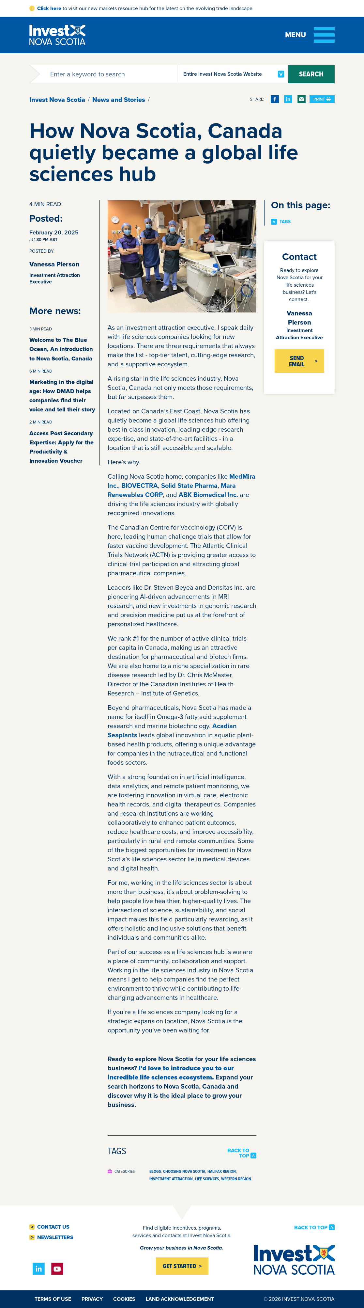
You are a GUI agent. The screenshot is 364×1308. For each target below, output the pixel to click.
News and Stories (118, 99)
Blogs (155, 1171)
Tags (285, 222)
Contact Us (53, 1227)
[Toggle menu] (310, 35)
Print (322, 99)
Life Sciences (207, 1179)
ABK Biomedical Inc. (208, 495)
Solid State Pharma (189, 485)
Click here (49, 8)
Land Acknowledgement (180, 1299)
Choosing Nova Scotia (184, 1171)
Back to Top (238, 1153)
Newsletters (55, 1237)
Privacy (92, 1299)
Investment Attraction (171, 1179)
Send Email (297, 361)
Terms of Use (53, 1299)
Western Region (236, 1179)
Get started (179, 1266)
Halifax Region (221, 1171)
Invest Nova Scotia (57, 99)
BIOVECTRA (139, 485)
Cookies (124, 1299)
